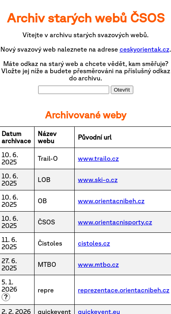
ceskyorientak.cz (144, 49)
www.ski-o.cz (98, 179)
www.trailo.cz (98, 158)
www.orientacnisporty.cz (115, 222)
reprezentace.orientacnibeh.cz (123, 290)
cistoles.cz (94, 243)
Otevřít (122, 90)
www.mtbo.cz (98, 264)
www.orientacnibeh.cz (111, 200)
